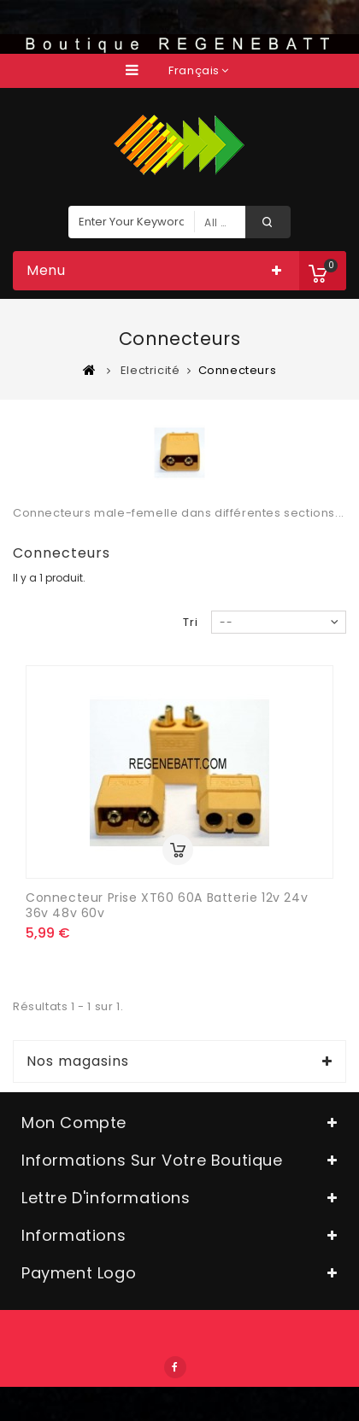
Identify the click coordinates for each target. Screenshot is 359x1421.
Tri (190, 622)
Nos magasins (77, 1061)
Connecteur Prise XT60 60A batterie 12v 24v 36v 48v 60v (167, 905)
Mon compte (74, 1122)
